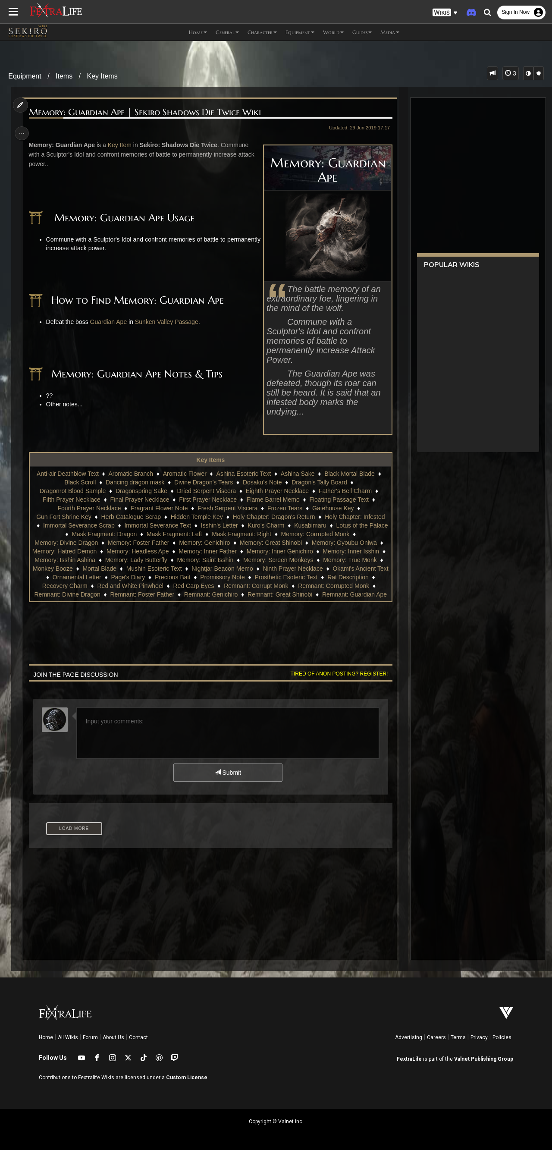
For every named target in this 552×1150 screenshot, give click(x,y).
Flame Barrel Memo (272, 499)
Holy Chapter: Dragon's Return (273, 516)
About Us (113, 1037)
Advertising (408, 1037)
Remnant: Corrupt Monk (321, 585)
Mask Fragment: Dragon (129, 534)
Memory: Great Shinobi (270, 542)
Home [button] (198, 32)
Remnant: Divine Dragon (177, 594)
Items (64, 76)
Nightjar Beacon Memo (254, 568)
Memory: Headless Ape (142, 551)
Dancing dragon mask (134, 482)
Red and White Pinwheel (196, 585)
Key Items (102, 76)
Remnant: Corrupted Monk (98, 594)
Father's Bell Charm (344, 490)
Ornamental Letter (130, 577)
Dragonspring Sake (141, 490)
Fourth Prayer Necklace (89, 508)
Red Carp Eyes (259, 585)
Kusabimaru (336, 525)
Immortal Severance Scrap (104, 525)
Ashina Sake (297, 473)
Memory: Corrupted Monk (341, 534)
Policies (501, 1037)
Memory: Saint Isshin (214, 559)
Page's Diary (181, 577)
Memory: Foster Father (138, 542)
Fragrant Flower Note (158, 508)
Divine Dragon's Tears (203, 482)
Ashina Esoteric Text (243, 473)
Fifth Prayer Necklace (71, 499)
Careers (436, 1037)
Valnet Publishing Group (483, 1059)
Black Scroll (79, 482)
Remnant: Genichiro (321, 594)
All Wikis (68, 1037)
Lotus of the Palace (62, 534)
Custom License (186, 1078)
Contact (138, 1037)
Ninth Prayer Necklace (325, 568)
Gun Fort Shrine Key (63, 516)
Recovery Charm (130, 585)
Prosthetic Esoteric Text (338, 577)
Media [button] (389, 32)
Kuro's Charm (291, 525)
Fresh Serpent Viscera (227, 508)
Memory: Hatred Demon (69, 551)
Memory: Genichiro (204, 542)
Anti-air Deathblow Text (67, 473)
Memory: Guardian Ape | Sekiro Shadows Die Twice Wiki (146, 112)
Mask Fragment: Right (267, 534)
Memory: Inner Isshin (355, 551)
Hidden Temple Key (196, 516)
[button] (445, 12)
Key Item (121, 144)
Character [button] (262, 32)
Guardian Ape (110, 321)
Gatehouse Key (333, 508)
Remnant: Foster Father (252, 594)
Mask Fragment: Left (199, 534)
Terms (458, 1037)
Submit (227, 772)
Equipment (24, 76)
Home (46, 1037)
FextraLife (409, 1059)
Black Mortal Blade (349, 473)
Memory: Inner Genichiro (284, 551)
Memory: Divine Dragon (65, 542)
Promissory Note (275, 577)
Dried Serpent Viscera (206, 490)
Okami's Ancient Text (68, 577)
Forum (90, 1037)
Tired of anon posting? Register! (337, 674)
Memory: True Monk (359, 559)
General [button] (227, 32)
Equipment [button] (299, 32)
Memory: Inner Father (212, 551)
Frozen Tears (284, 508)
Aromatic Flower (184, 473)
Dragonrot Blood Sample (72, 490)
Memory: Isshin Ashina (74, 559)
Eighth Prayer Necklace (276, 490)
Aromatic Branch (130, 473)
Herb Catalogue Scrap (131, 516)
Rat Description (77, 585)
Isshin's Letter (244, 525)
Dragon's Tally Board (318, 482)
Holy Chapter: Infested (354, 516)
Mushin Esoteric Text (186, 568)
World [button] (333, 32)
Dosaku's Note (262, 482)
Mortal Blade (132, 568)
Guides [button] (362, 32)
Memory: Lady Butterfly (146, 559)
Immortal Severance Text (183, 525)
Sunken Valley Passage (168, 321)
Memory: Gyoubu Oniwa (343, 542)
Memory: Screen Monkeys (288, 559)
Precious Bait (225, 577)
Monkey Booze (85, 568)
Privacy (479, 1037)
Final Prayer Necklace (139, 499)
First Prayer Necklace (207, 499)
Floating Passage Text (339, 499)
